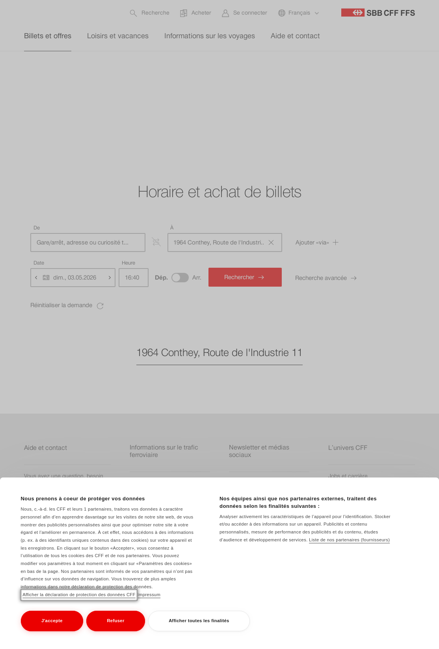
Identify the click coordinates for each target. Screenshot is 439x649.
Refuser (115, 620)
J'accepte (52, 620)
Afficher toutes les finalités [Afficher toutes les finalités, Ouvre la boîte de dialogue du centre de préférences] (199, 620)
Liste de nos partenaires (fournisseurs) (349, 539)
